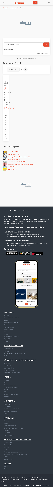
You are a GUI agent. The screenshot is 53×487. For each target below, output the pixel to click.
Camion (6, 334)
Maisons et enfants (13, 346)
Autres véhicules (9, 327)
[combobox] (23, 44)
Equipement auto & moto (11, 322)
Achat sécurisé (10, 477)
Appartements (8, 421)
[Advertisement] (27, 23)
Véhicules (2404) (11, 152)
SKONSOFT (46, 485)
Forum (23, 477)
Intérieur (6, 351)
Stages (6, 456)
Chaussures (7, 365)
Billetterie (6, 396)
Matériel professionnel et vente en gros (15, 454)
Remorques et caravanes (11, 336)
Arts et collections (9, 392)
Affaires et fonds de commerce (13, 452)
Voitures (6, 315)
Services (6, 447)
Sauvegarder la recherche (26, 58)
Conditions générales (19, 479)
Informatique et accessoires (12, 409)
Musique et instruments (11, 394)
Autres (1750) (10, 169)
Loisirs (7, 377)
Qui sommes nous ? (34, 479)
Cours (5, 449)
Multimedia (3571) (11, 159)
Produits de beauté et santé (12, 372)
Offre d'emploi (8, 442)
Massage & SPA (8, 459)
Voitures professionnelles (11, 318)
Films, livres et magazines (11, 387)
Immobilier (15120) (11, 154)
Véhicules (9, 312)
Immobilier (9, 418)
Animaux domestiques (10, 385)
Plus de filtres (42, 53)
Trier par (12, 69)
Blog (18, 477)
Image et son (7, 406)
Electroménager (8, 349)
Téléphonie (7, 404)
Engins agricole (8, 329)
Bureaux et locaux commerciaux (13, 428)
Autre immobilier (9, 435)
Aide (3, 477)
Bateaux (6, 325)
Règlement (30, 477)
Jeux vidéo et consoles (10, 411)
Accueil (5, 8)
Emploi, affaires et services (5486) (16, 157)
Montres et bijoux (9, 368)
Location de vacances (10, 425)
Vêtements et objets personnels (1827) (18, 164)
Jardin (6, 356)
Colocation (7, 432)
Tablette (6, 413)
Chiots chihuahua (6, 83)
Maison (6, 423)
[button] (6, 210)
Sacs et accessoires (9, 370)
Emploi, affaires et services (17, 439)
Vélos (5, 332)
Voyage (6, 389)
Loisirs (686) (9, 167)
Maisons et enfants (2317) (14, 162)
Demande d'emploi (9, 445)
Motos (6, 320)
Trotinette (7, 341)
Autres (7, 463)
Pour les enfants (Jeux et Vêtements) (15, 353)
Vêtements (7, 363)
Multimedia (9, 401)
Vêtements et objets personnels (20, 360)
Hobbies (6, 380)
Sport (5, 382)
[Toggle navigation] (4, 2)
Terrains (6, 430)
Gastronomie (7, 469)
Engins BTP (7, 339)
